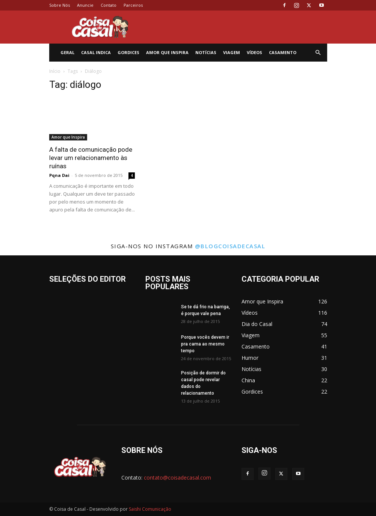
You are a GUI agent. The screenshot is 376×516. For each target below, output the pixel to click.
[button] (318, 52)
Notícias (205, 52)
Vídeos (254, 52)
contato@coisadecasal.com (177, 477)
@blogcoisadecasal (230, 246)
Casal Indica (96, 52)
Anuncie (85, 5)
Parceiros (133, 5)
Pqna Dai (59, 175)
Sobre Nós (59, 5)
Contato (108, 5)
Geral (67, 52)
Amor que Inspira (167, 52)
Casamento (282, 52)
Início (54, 71)
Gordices (128, 52)
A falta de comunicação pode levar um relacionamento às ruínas (90, 158)
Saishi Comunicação (150, 509)
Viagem (231, 52)
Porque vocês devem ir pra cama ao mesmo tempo (205, 344)
